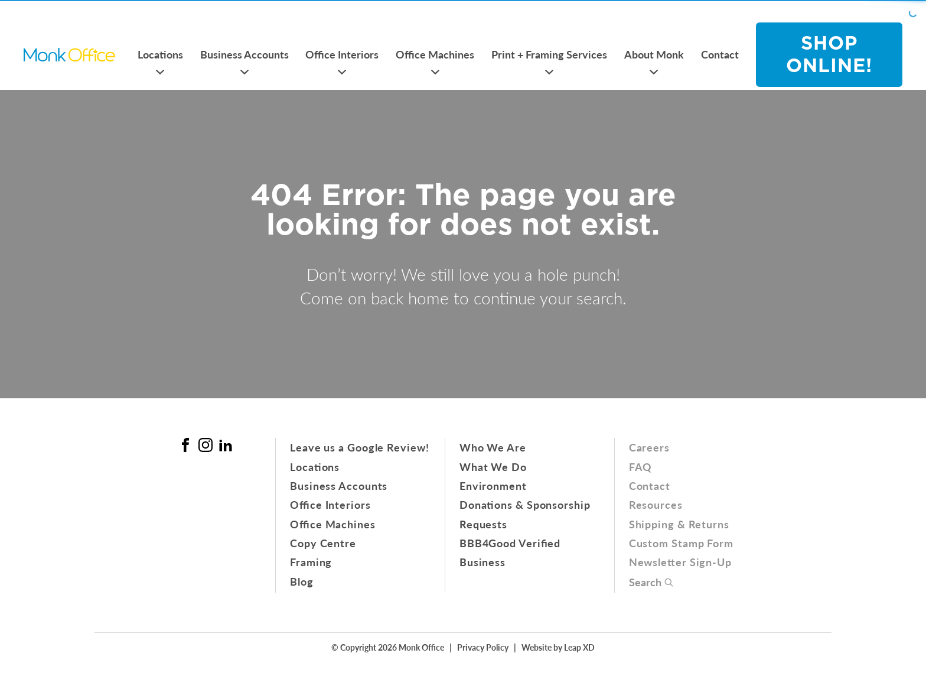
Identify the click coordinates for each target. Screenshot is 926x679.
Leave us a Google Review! (359, 447)
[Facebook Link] (185, 445)
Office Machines (435, 54)
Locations (160, 54)
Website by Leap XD (558, 647)
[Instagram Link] (205, 445)
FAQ (641, 466)
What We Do (493, 466)
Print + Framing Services (549, 54)
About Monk (654, 54)
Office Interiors (342, 54)
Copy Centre (323, 542)
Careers (649, 447)
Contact (720, 54)
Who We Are (492, 447)
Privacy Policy (482, 647)
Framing (311, 561)
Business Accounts (244, 54)
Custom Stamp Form (681, 542)
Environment (493, 485)
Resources (656, 504)
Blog (302, 581)
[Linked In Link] (226, 445)
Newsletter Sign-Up (680, 561)
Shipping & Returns (679, 523)
